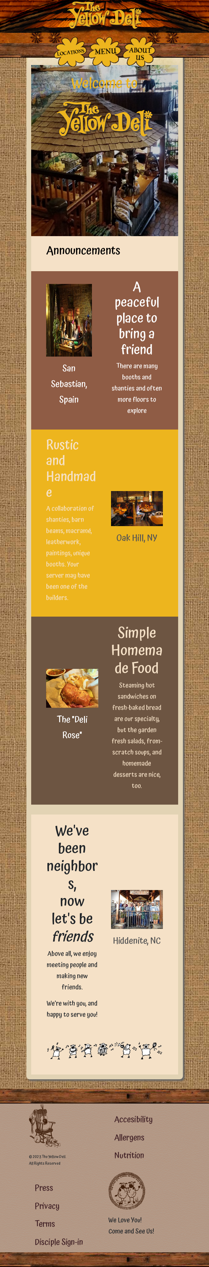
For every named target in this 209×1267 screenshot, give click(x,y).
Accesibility (133, 1119)
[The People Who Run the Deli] (139, 52)
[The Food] (104, 52)
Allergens (129, 1137)
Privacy (47, 1206)
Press (44, 1188)
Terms (45, 1224)
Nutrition (129, 1155)
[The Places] (70, 52)
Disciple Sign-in (59, 1242)
